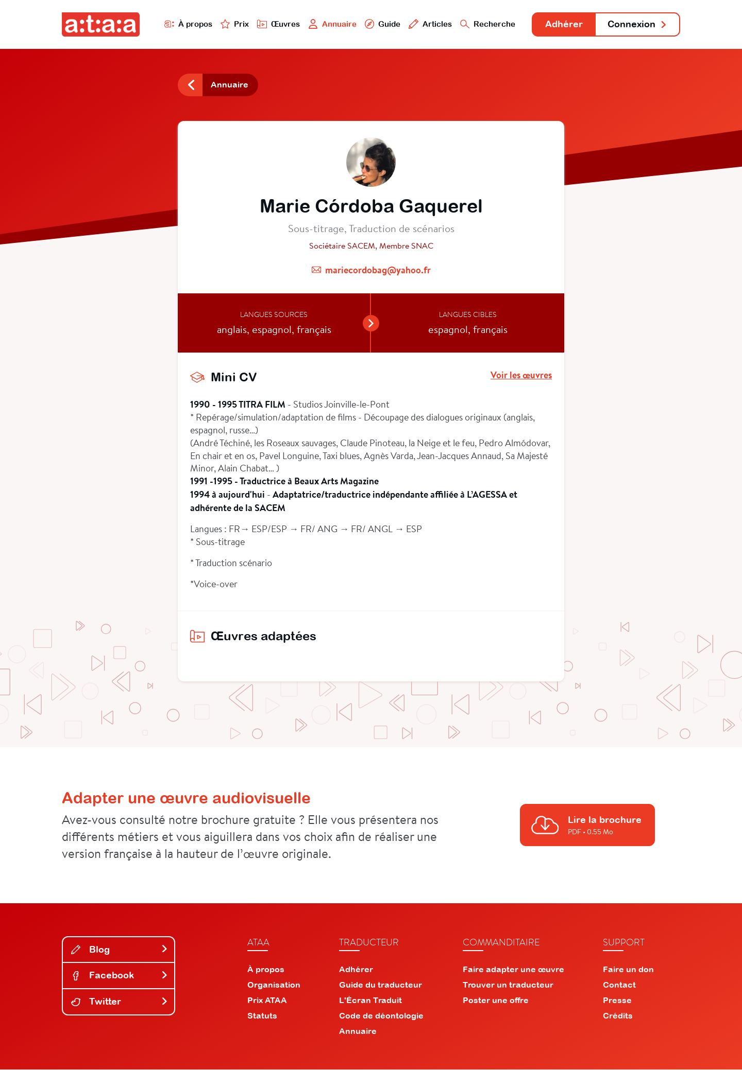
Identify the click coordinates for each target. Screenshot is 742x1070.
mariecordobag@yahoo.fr (378, 270)
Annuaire (331, 24)
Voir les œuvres (521, 376)
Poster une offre (496, 1000)
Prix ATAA (267, 1000)
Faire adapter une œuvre (513, 969)
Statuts (262, 1016)
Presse (617, 1000)
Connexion (637, 24)
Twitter (119, 1001)
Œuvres (277, 24)
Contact (619, 985)
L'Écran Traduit (370, 1000)
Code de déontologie (381, 1016)
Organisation (273, 985)
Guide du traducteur (380, 985)
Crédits (618, 1016)
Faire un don (628, 969)
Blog (119, 949)
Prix (232, 24)
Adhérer (563, 24)
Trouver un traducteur (508, 985)
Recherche (486, 24)
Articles (428, 24)
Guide (381, 24)
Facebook (119, 976)
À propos (186, 24)
